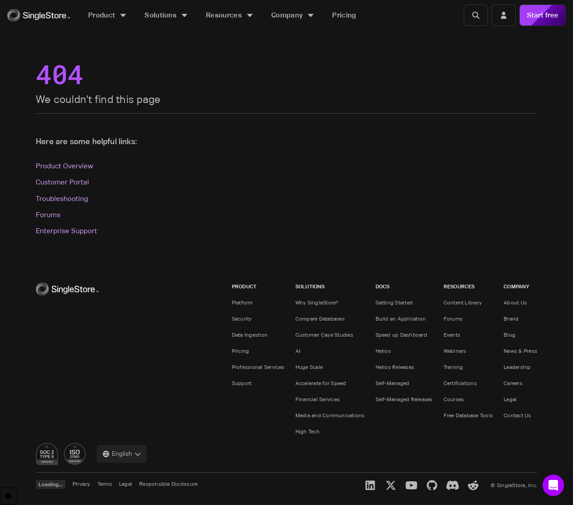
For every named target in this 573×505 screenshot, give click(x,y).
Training (453, 367)
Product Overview (64, 166)
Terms (105, 483)
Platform (242, 302)
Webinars (455, 350)
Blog (509, 334)
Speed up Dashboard (401, 334)
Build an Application (401, 318)
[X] (391, 485)
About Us (515, 302)
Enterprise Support (66, 231)
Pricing (240, 350)
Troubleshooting (62, 198)
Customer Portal (62, 182)
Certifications (460, 383)
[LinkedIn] (370, 485)
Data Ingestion (250, 334)
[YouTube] (411, 485)
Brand (511, 318)
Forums (48, 214)
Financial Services (317, 399)
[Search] (476, 15)
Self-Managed (393, 383)
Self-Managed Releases (404, 399)
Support (242, 383)
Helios (383, 350)
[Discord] (452, 485)
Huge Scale (309, 367)
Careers (513, 383)
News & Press (520, 350)
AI (297, 350)
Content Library (463, 302)
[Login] (504, 15)
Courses (454, 399)
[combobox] (122, 454)
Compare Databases (320, 318)
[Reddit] (473, 485)
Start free (542, 15)
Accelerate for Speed (320, 383)
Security (242, 318)
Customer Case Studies (324, 334)
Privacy (81, 483)
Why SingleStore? (317, 302)
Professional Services (258, 367)
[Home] (38, 15)
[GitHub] (432, 485)
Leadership (517, 367)
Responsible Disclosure (168, 483)
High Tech (307, 431)
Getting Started (394, 302)
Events (452, 334)
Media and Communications (330, 415)
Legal (510, 399)
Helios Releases (395, 367)
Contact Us (517, 415)
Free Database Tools (468, 415)
